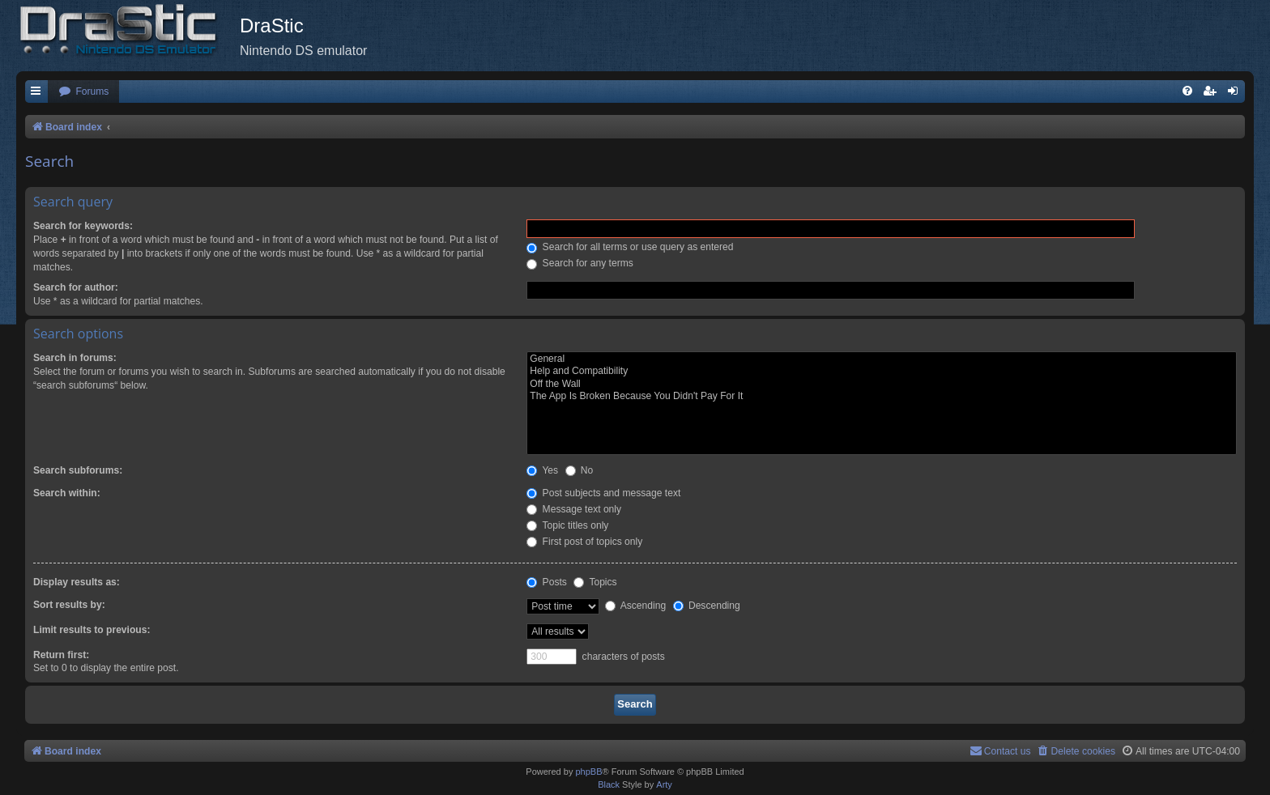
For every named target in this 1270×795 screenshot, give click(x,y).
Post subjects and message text (603, 493)
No (579, 470)
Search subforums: (77, 470)
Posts (546, 582)
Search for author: (75, 287)
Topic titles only (567, 525)
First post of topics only (584, 541)
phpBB (588, 771)
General (881, 359)
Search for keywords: (83, 226)
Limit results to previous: (91, 630)
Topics (594, 582)
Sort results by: (69, 604)
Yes (542, 470)
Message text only (573, 509)
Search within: (66, 493)
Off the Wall (881, 384)
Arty (664, 784)
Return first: (61, 655)
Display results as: (76, 582)
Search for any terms (579, 263)
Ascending (635, 605)
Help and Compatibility (881, 371)
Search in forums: (75, 357)
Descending (706, 605)
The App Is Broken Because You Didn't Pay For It (881, 396)
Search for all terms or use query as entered (629, 247)
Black (609, 784)
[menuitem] (83, 92)
